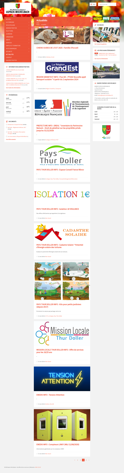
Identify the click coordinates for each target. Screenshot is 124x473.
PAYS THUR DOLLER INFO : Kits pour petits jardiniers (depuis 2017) (58, 305)
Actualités (43, 24)
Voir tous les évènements (101, 58)
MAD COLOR (38, 467)
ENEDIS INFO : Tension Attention (50, 395)
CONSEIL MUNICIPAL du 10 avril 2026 (15, 70)
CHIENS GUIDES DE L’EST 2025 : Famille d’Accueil (57, 47)
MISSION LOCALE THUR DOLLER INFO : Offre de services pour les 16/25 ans (59, 351)
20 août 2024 (41, 88)
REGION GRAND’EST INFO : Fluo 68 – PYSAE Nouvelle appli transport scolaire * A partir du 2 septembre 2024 (61, 78)
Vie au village (10, 25)
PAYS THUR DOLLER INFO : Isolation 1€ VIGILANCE (57, 209)
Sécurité (52, 404)
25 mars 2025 (41, 57)
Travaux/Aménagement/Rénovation (68, 179)
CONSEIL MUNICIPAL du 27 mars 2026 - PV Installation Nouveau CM (16, 79)
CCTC (46, 316)
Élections (9, 31)
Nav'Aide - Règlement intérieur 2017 (17, 127)
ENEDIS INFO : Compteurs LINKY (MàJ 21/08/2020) (57, 444)
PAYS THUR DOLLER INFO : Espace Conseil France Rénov (60, 169)
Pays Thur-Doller (55, 179)
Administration (11, 28)
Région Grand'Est (50, 88)
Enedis (47, 404)
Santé (8, 40)
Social (52, 57)
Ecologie (47, 140)
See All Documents (11, 139)
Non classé (48, 218)
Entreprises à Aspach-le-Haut (15, 124)
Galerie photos (11, 60)
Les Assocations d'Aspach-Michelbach (17, 136)
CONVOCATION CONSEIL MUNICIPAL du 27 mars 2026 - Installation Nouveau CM (17, 84)
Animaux (48, 57)
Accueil (8, 19)
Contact (9, 57)
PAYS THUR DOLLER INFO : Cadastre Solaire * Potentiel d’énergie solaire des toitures (59, 246)
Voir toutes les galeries (101, 44)
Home (37, 24)
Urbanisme (9, 37)
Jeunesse (9, 34)
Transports (58, 88)
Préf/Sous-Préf (54, 140)
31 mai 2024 (41, 179)
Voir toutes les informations (13, 88)
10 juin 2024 (41, 140)
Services (9, 43)
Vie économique (11, 48)
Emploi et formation (13, 45)
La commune (10, 22)
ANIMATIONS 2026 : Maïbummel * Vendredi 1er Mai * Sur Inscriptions (108, 54)
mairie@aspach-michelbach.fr (105, 95)
